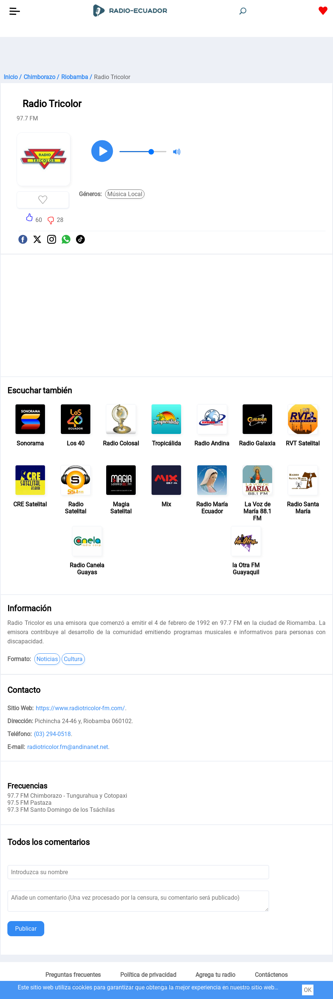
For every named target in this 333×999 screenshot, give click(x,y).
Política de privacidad (148, 974)
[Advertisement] (166, 55)
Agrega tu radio (215, 974)
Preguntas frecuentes (73, 974)
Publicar (26, 928)
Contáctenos (271, 974)
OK (308, 989)
